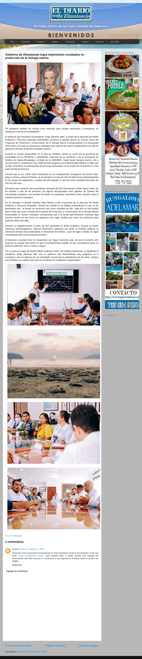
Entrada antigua (89, 645)
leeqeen (15, 549)
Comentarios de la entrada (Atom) (32, 652)
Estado (55, 42)
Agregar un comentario (17, 571)
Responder (17, 565)
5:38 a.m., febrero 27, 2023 (32, 549)
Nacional (99, 42)
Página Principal (55, 645)
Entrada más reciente (18, 645)
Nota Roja (115, 42)
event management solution (31, 556)
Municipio (26, 42)
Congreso (41, 42)
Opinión (85, 42)
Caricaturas (70, 42)
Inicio (12, 42)
